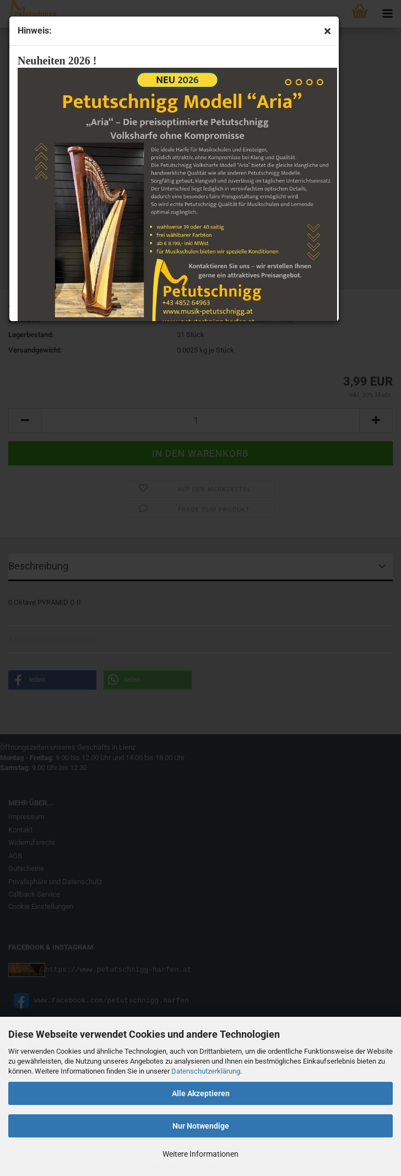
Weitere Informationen (200, 1154)
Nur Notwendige (200, 1125)
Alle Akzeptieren (201, 1093)
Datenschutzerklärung (205, 1071)
